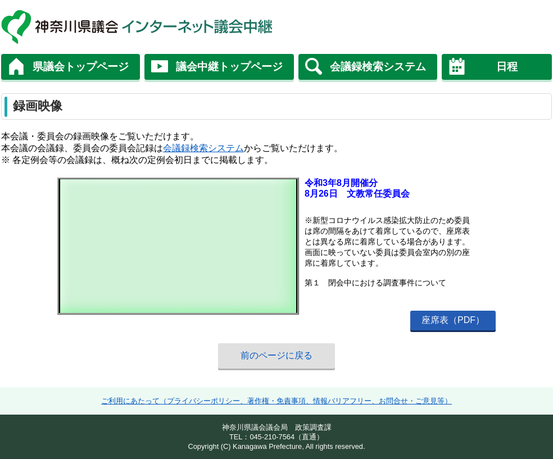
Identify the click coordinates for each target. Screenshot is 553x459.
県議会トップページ (81, 66)
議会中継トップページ (229, 66)
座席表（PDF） (452, 320)
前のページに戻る (276, 355)
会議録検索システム (378, 66)
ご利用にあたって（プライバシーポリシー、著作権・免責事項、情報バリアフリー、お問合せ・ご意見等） (276, 401)
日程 (507, 66)
